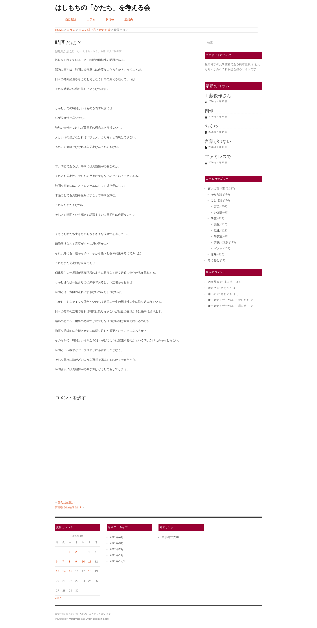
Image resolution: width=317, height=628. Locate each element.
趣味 (214, 254)
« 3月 (58, 598)
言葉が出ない (218, 141)
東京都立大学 (170, 537)
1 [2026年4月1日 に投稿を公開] (69, 551)
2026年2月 (116, 549)
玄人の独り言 (114, 51)
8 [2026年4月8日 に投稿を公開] (69, 561)
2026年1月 (116, 555)
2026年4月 (116, 537)
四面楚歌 (213, 282)
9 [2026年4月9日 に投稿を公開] (76, 561)
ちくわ (211, 126)
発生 (217, 224)
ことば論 (216, 200)
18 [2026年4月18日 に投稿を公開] (89, 571)
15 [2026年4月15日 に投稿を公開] (70, 571)
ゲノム (218, 248)
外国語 (218, 212)
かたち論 (100, 51)
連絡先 (128, 19)
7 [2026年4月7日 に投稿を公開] (63, 561)
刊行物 (110, 19)
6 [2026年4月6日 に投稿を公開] (56, 561)
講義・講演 (221, 242)
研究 (214, 218)
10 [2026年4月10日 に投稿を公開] (83, 561)
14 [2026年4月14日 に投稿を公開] (63, 571)
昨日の (212, 294)
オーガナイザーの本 (221, 300)
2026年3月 (116, 543)
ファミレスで (218, 156)
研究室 (218, 236)
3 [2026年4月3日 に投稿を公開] (82, 551)
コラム (91, 19)
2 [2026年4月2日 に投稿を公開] (76, 551)
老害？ (212, 287)
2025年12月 (117, 561)
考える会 (213, 260)
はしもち (85, 51)
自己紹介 (71, 19)
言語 (217, 206)
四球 (209, 110)
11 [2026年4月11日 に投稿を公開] (89, 561)
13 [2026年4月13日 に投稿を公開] (57, 571)
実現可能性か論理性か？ (68, 507)
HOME (59, 29)
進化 (217, 230)
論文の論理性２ (66, 502)
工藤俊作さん (218, 95)
